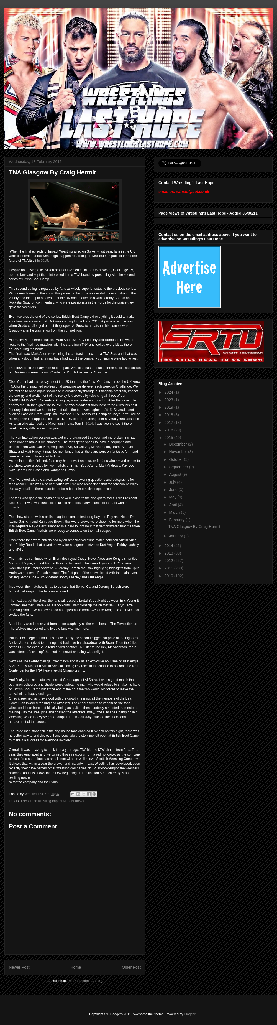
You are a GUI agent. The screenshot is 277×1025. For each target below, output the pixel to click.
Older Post (131, 967)
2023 (169, 400)
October (176, 459)
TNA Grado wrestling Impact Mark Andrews (52, 801)
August (175, 474)
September (179, 467)
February (177, 520)
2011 (169, 568)
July (173, 482)
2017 (169, 422)
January (176, 536)
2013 (169, 553)
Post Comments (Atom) (85, 981)
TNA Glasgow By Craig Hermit (194, 526)
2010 (169, 576)
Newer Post (19, 967)
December (178, 444)
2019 (169, 407)
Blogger (189, 1014)
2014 (89, 424)
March (175, 512)
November (178, 451)
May (173, 497)
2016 (169, 430)
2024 (169, 392)
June (173, 489)
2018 (169, 415)
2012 (169, 560)
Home (75, 967)
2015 (44, 261)
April (173, 505)
